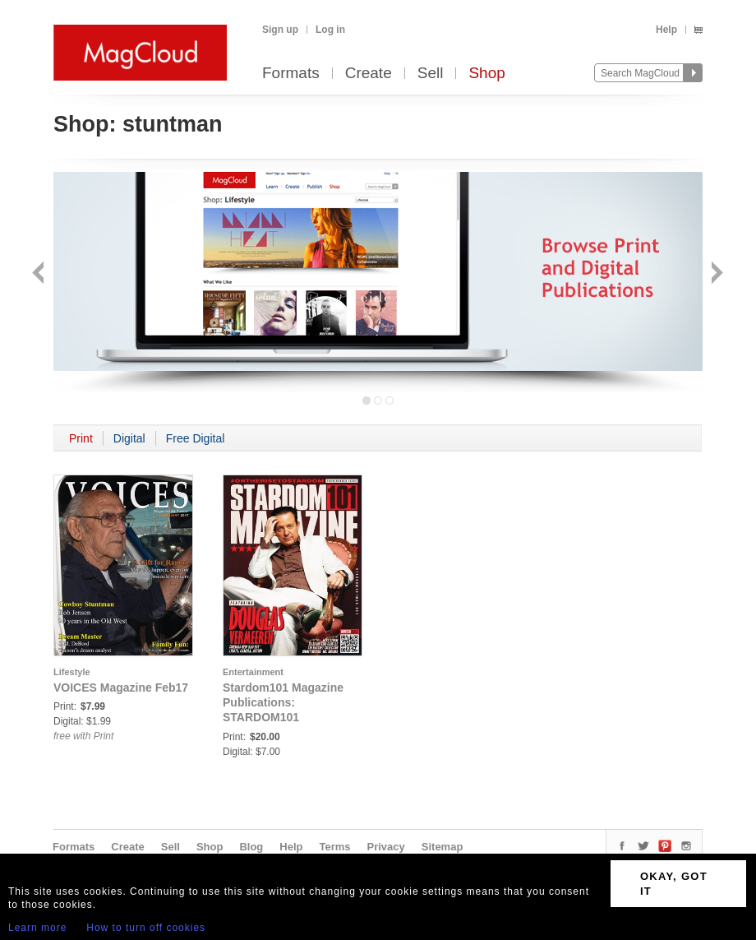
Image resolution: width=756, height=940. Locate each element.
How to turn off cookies (145, 927)
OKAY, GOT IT (674, 883)
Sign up (280, 29)
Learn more (37, 927)
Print (81, 438)
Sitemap (442, 846)
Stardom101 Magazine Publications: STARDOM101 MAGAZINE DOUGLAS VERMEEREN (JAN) (284, 717)
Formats (291, 73)
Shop (486, 73)
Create (368, 73)
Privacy (386, 846)
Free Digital (195, 438)
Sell (430, 73)
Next (715, 274)
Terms (334, 846)
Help (666, 29)
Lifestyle (71, 672)
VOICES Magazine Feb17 (120, 687)
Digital (129, 438)
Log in (330, 29)
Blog (251, 846)
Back (40, 274)
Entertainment (253, 672)
